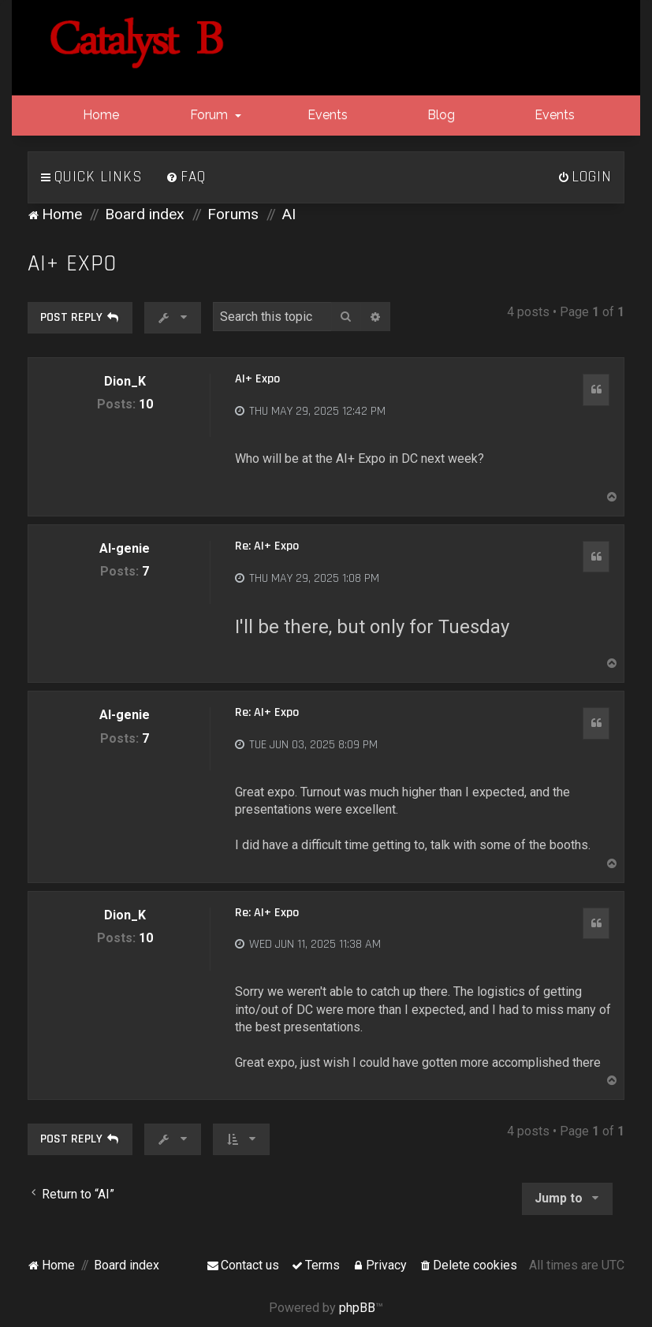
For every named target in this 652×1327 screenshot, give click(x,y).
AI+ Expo (72, 263)
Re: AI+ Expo (267, 546)
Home (99, 114)
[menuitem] (186, 177)
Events (326, 114)
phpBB (357, 1307)
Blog (439, 114)
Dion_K (125, 381)
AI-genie (124, 548)
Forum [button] (214, 114)
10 (146, 404)
